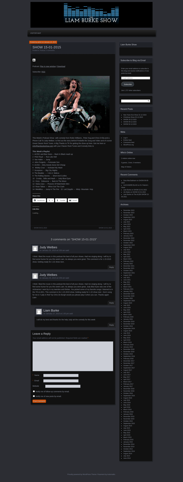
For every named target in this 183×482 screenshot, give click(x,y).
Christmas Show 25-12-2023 (133, 117)
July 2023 (126, 222)
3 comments (50, 50)
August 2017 (127, 370)
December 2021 (128, 266)
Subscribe (128, 84)
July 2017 (126, 372)
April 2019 (126, 340)
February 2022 (128, 261)
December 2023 (128, 210)
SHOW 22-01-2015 (105, 228)
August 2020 (127, 303)
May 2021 (126, 282)
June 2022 (127, 252)
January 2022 (128, 264)
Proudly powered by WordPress (79, 474)
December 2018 (128, 349)
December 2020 (128, 294)
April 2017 (126, 379)
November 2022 (128, 240)
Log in (125, 138)
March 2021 (127, 287)
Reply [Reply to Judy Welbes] (111, 267)
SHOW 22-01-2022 (140, 190)
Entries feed (127, 140)
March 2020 (127, 315)
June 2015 (127, 430)
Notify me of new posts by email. (49, 396)
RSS (43, 72)
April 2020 (126, 312)
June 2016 (127, 403)
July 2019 (126, 333)
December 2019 (128, 321)
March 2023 (127, 231)
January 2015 (128, 442)
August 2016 (127, 398)
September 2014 (129, 451)
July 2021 (126, 277)
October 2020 (128, 298)
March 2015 (127, 437)
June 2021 (127, 280)
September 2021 (129, 273)
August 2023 (127, 220)
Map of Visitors (126, 167)
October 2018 (128, 354)
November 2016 (128, 391)
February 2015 (128, 440)
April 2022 (126, 257)
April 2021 (126, 284)
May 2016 (126, 405)
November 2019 (128, 324)
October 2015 (128, 421)
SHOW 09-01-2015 (40, 228)
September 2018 (129, 356)
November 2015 (128, 419)
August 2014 (127, 453)
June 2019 (127, 335)
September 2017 (129, 368)
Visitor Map (35, 33)
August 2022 (127, 247)
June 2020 (127, 308)
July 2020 (126, 305)
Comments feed (128, 142)
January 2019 (128, 347)
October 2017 (128, 365)
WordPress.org (128, 145)
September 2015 (129, 423)
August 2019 (127, 331)
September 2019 (129, 328)
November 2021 (128, 268)
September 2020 (129, 301)
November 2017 (128, 363)
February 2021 (128, 289)
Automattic (111, 474)
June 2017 (127, 375)
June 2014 (127, 458)
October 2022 (128, 243)
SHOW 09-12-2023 (129, 122)
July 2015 (126, 428)
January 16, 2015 (50, 42)
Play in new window (48, 66)
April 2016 (126, 407)
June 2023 (127, 224)
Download (61, 66)
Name (36, 375)
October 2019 (128, 326)
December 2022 (128, 238)
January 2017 (128, 386)
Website (36, 386)
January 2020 (128, 319)
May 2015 (126, 433)
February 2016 (128, 412)
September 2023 (129, 217)
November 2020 (128, 296)
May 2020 (126, 310)
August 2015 (127, 426)
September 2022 (129, 245)
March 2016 (127, 409)
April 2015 (126, 435)
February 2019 (128, 345)
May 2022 (126, 254)
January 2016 (128, 414)
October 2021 (128, 270)
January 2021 (128, 291)
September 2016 (129, 396)
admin (40, 42)
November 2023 (128, 213)
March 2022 (127, 259)
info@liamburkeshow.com (43, 146)
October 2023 (128, 215)
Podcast (42, 50)
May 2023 (126, 226)
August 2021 (127, 275)
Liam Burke (51, 310)
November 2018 (128, 352)
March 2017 (127, 382)
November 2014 (128, 447)
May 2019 (126, 338)
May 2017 (126, 377)
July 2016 (126, 400)
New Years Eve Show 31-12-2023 (134, 115)
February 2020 (128, 317)
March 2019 (127, 342)
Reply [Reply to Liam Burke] (111, 325)
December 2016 (128, 389)
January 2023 (128, 236)
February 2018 (128, 359)
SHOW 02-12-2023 (129, 124)
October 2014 (128, 449)
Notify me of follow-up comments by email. (52, 392)
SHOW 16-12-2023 (129, 119)
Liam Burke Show (129, 44)
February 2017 (128, 384)
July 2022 (126, 250)
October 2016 (128, 393)
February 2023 (128, 233)
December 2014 (128, 444)
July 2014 (126, 456)
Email (36, 380)
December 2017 (128, 361)
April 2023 (126, 229)
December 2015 (128, 416)
